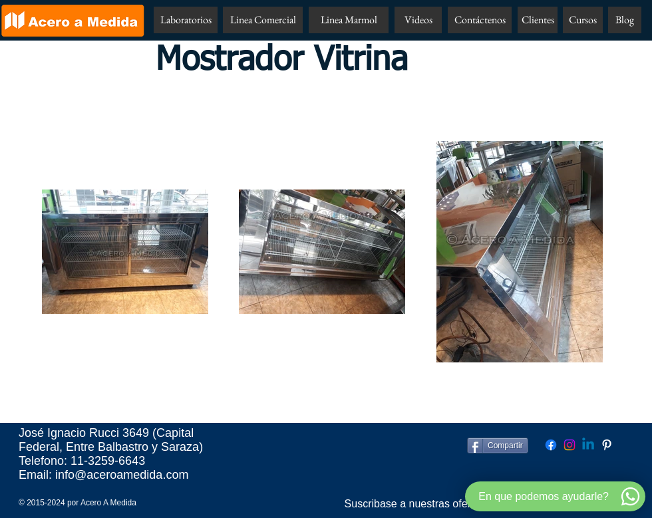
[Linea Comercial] (263, 20)
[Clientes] (538, 20)
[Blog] (624, 20)
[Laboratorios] (186, 20)
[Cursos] (583, 20)
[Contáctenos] (480, 20)
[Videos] (418, 20)
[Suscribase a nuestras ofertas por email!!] (441, 504)
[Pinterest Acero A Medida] (606, 445)
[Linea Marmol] (349, 20)
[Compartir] (497, 445)
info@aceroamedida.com (121, 474)
